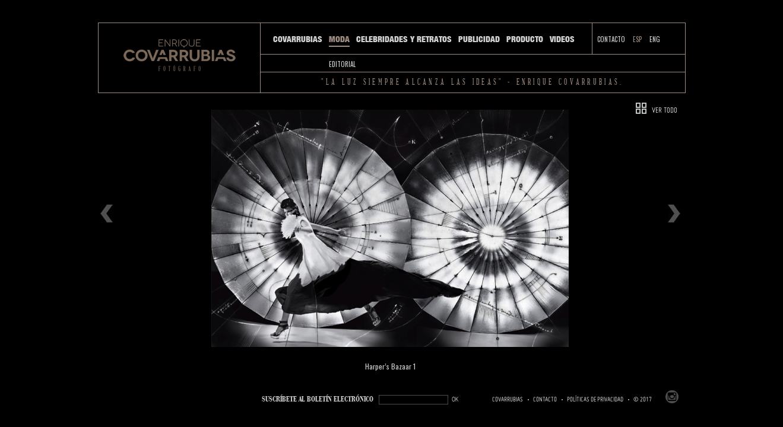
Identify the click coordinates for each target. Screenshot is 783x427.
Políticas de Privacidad (595, 400)
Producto (524, 39)
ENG (654, 39)
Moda (339, 39)
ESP (637, 39)
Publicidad (479, 39)
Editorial (342, 64)
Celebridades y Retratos (404, 39)
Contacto (611, 39)
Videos (562, 39)
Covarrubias (297, 39)
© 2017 (642, 400)
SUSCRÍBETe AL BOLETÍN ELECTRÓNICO (317, 399)
